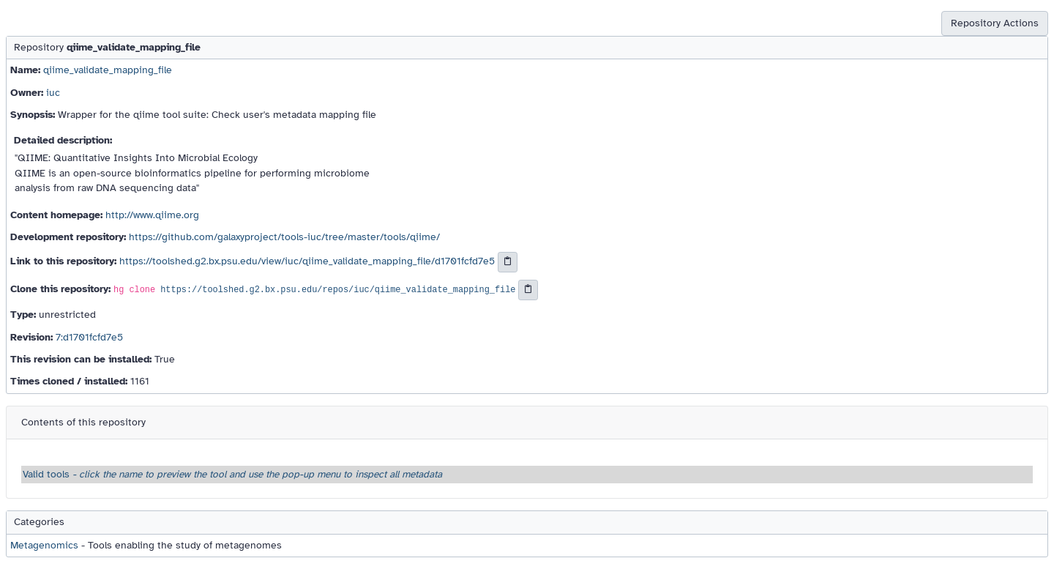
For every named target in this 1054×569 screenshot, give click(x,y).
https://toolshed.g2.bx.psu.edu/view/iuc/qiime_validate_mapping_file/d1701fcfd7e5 (307, 262)
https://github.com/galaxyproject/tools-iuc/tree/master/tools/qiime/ (284, 237)
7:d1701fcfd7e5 (89, 337)
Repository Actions (995, 23)
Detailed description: (63, 140)
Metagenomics (44, 545)
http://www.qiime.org (152, 215)
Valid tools (232, 474)
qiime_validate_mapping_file (107, 70)
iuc (53, 92)
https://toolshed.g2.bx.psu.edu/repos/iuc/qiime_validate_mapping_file (337, 291)
